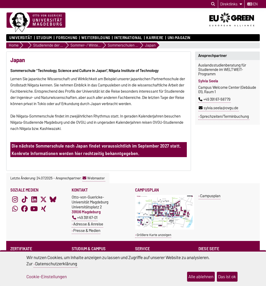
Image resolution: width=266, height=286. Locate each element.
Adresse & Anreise (88, 224)
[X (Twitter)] (43, 199)
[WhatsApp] (15, 208)
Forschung (66, 38)
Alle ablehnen (200, 276)
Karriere (154, 38)
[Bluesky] (53, 199)
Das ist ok (227, 276)
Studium (44, 38)
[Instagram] (15, 199)
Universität (20, 38)
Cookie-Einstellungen (46, 276)
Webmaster (94, 178)
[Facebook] (24, 208)
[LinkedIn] (34, 199)
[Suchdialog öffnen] (213, 4)
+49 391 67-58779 (214, 99)
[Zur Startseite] (36, 22)
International (128, 38)
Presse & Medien (86, 230)
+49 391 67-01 (85, 217)
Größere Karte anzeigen (154, 235)
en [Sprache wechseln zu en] (252, 4)
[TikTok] (24, 199)
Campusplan (210, 196)
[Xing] (43, 208)
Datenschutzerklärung (56, 263)
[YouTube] (34, 208)
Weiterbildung (95, 38)
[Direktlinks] (231, 4)
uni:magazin (179, 38)
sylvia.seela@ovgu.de (218, 108)
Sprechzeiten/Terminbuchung (224, 116)
